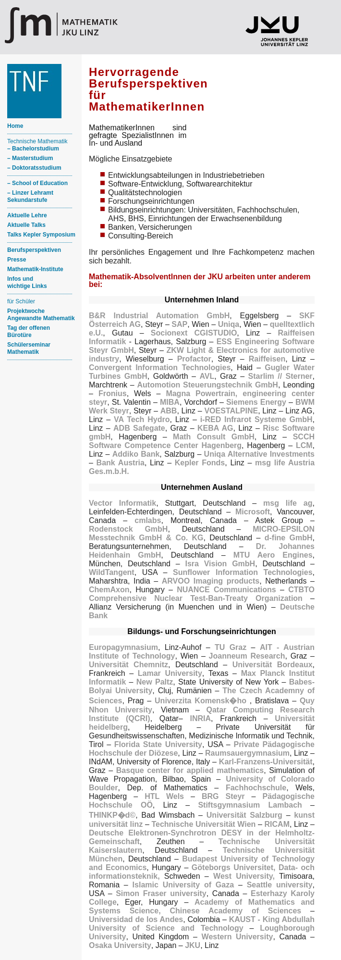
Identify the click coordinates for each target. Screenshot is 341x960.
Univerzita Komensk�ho (202, 701)
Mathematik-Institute (35, 269)
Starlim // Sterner (280, 376)
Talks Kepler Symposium (41, 234)
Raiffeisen (267, 359)
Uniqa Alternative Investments (259, 454)
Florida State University (158, 744)
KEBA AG (215, 428)
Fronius (112, 393)
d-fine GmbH (289, 538)
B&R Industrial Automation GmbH (159, 316)
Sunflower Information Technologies (243, 572)
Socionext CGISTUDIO (194, 333)
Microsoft (252, 512)
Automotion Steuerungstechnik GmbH (207, 385)
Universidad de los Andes (136, 919)
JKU (192, 945)
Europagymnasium (123, 647)
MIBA (170, 402)
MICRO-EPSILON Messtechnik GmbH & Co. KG (202, 533)
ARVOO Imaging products (210, 581)
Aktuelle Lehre (27, 215)
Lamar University (170, 673)
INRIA (200, 718)
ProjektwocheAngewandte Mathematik (41, 315)
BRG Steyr (223, 796)
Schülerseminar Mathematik (28, 348)
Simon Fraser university (161, 893)
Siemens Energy (256, 402)
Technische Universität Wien (203, 824)
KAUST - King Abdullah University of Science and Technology (202, 923)
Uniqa (228, 324)
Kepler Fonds (200, 463)
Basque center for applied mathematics (190, 770)
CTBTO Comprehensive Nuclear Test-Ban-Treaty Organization (202, 594)
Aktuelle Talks (26, 225)
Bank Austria (121, 463)
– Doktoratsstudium (34, 167)
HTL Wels (164, 796)
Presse (16, 259)
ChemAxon (109, 590)
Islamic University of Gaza (183, 885)
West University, (244, 876)
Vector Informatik (122, 503)
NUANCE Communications (226, 590)
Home (15, 126)
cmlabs (147, 520)
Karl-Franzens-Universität (266, 762)
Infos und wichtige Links (27, 282)
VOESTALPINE (231, 411)
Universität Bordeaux (272, 665)
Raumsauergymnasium (247, 753)
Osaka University (120, 945)
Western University (237, 937)
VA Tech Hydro (142, 419)
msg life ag (288, 503)
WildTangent (111, 572)
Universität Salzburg (244, 815)
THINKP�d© (112, 815)
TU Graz (230, 647)
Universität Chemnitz (128, 665)
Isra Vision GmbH (220, 564)
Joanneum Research (247, 656)
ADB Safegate (139, 428)
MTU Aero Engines (273, 555)
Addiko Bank (136, 454)
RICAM (277, 824)
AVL (206, 376)
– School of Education (37, 183)
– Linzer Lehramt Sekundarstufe (30, 196)
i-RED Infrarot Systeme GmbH (256, 419)
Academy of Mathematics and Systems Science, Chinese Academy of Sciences (202, 906)
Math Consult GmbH (214, 437)
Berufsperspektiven (34, 250)
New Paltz (154, 682)
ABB (168, 411)
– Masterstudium (30, 158)
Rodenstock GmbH (128, 529)
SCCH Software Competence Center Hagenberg (202, 441)
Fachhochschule (256, 788)
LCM (304, 445)
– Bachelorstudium (33, 148)
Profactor (194, 359)
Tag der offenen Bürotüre (28, 331)
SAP (179, 324)
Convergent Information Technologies (160, 367)
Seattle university (280, 885)
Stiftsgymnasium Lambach (250, 805)
